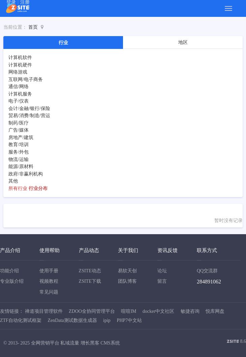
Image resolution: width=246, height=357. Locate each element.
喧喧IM (128, 311)
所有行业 (17, 188)
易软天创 (127, 270)
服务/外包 (18, 152)
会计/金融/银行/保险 (29, 108)
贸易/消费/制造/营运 (29, 115)
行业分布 (38, 188)
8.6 (236, 342)
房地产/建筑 (20, 137)
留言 (162, 281)
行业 (63, 42)
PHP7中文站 (129, 320)
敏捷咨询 (190, 311)
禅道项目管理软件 (44, 311)
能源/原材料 (20, 166)
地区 (183, 42)
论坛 (162, 270)
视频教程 (48, 281)
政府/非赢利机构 (25, 173)
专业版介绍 (12, 281)
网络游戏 (17, 72)
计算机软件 (20, 57)
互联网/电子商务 (25, 79)
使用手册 (48, 270)
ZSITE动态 (90, 270)
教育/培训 (18, 144)
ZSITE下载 (90, 281)
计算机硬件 (20, 64)
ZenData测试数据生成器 (72, 320)
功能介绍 (9, 270)
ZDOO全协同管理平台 (92, 311)
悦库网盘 (215, 311)
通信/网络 (18, 86)
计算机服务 (20, 94)
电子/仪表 (18, 101)
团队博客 (127, 281)
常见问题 (48, 292)
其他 (13, 181)
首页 (33, 27)
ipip (107, 320)
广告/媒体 (18, 130)
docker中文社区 (158, 311)
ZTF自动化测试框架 (20, 320)
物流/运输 (18, 159)
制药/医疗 (18, 123)
